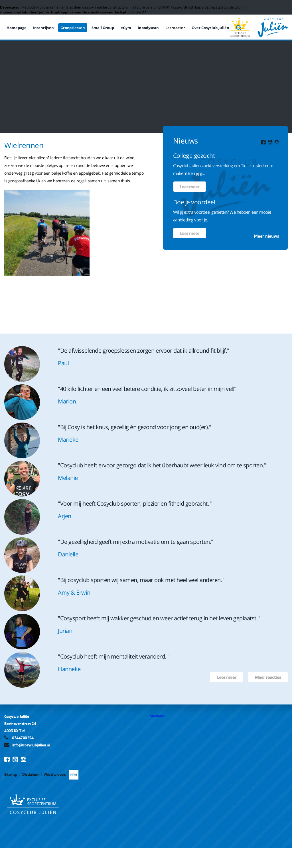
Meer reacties (268, 677)
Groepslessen (72, 27)
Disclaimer (30, 774)
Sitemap (10, 774)
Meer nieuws (266, 236)
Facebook (157, 715)
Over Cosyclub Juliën (210, 27)
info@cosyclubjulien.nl (31, 745)
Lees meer (189, 186)
